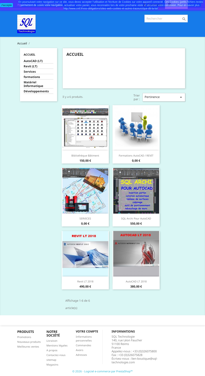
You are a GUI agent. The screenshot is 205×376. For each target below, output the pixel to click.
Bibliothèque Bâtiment (85, 155)
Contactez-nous (56, 355)
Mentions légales (57, 345)
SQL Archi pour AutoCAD (136, 218)
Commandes (83, 345)
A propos (51, 350)
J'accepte (6, 5)
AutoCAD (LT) (33, 61)
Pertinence (164, 97)
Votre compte (87, 331)
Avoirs (79, 350)
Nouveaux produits (29, 342)
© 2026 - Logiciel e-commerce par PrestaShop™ (102, 371)
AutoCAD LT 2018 (136, 281)
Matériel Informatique (33, 84)
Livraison (51, 340)
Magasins (52, 364)
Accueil (29, 54)
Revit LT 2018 (85, 281)
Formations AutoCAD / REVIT (136, 155)
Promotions (24, 337)
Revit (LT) (30, 66)
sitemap (51, 360)
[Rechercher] (166, 18)
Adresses (81, 355)
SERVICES (85, 218)
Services (30, 72)
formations (32, 77)
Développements (36, 91)
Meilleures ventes (28, 346)
